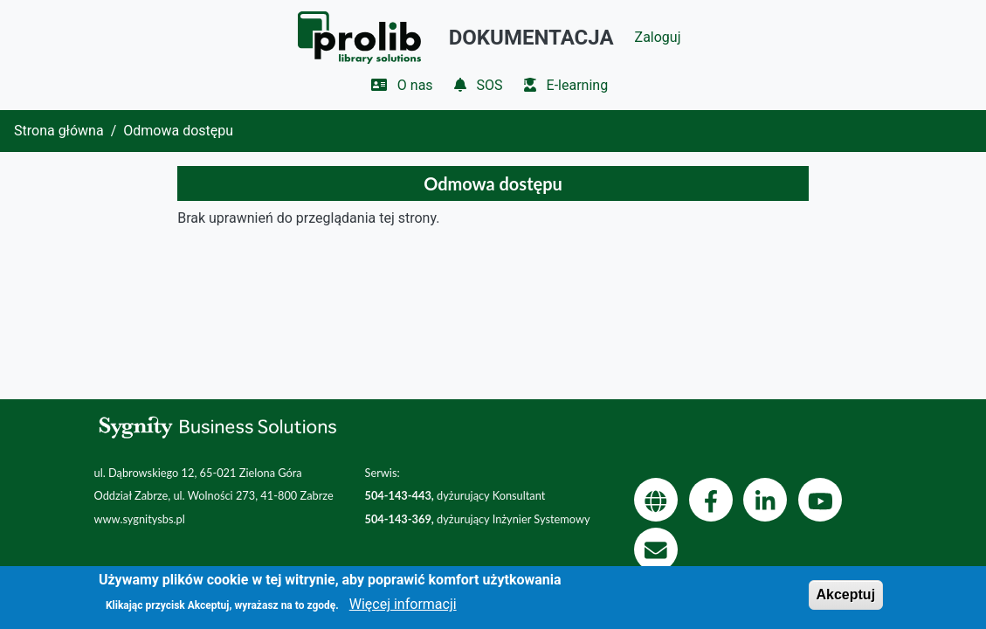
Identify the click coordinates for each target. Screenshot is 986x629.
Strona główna (59, 130)
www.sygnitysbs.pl (139, 519)
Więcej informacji (403, 610)
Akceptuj (846, 599)
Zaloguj (658, 37)
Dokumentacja (531, 37)
